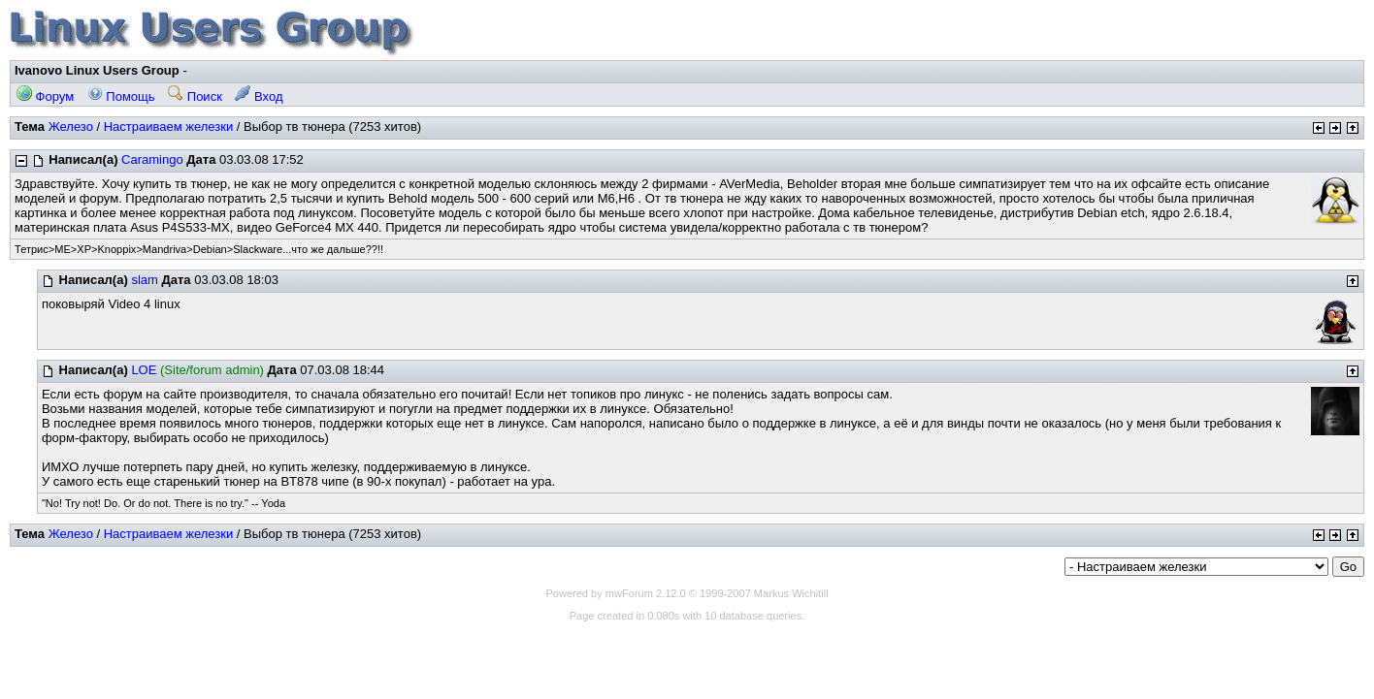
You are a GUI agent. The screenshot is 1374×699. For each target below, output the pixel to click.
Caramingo (152, 159)
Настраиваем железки (169, 126)
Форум (45, 96)
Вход (258, 96)
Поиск (195, 96)
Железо (71, 126)
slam (144, 279)
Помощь (121, 96)
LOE (143, 370)
